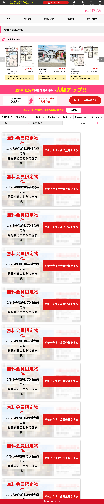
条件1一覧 (40, 117)
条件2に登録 (80, 117)
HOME (4, 2)
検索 (74, 3)
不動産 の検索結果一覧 (13, 30)
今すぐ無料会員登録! (85, 100)
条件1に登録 (53, 117)
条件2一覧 (67, 117)
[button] (101, 59)
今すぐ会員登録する (56, 3)
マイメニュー (82, 3)
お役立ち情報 (49, 18)
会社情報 (70, 18)
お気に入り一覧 (95, 117)
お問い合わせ (91, 3)
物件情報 (27, 18)
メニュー (99, 3)
